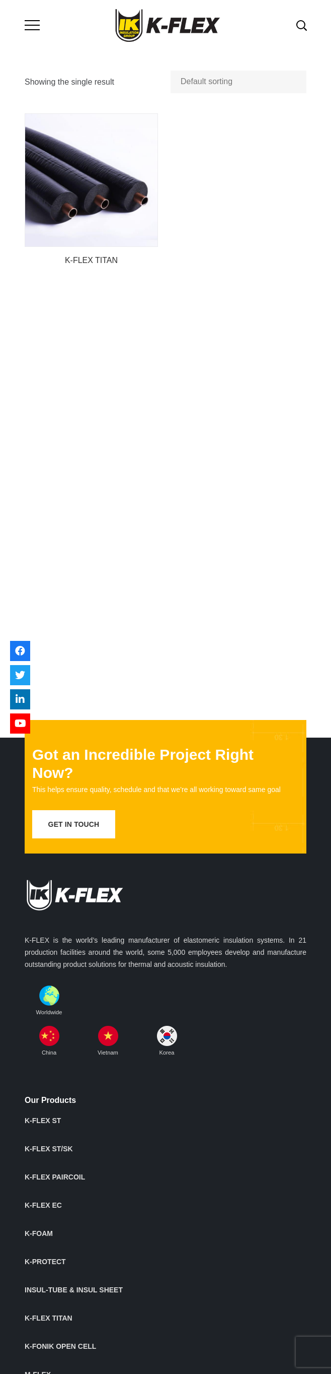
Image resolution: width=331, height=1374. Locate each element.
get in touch (74, 824)
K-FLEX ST (43, 1121)
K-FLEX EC (43, 1205)
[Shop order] (238, 82)
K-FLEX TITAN (91, 260)
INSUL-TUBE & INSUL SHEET (74, 1290)
